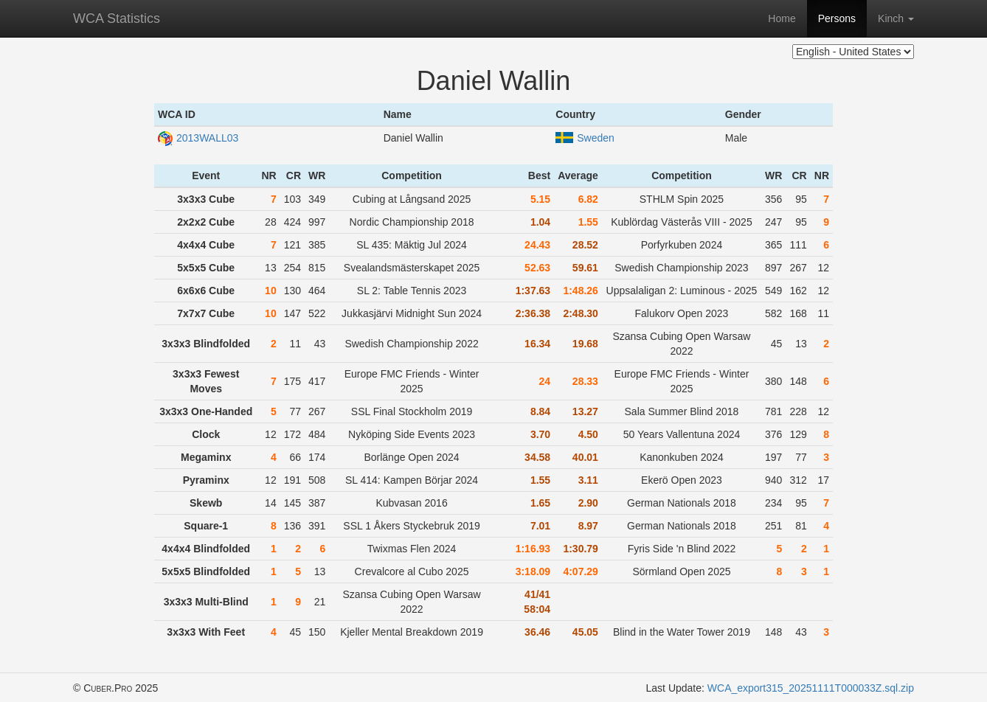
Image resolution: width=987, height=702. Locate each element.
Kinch (896, 18)
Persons (837, 18)
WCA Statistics (116, 18)
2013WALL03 (198, 138)
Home (781, 18)
